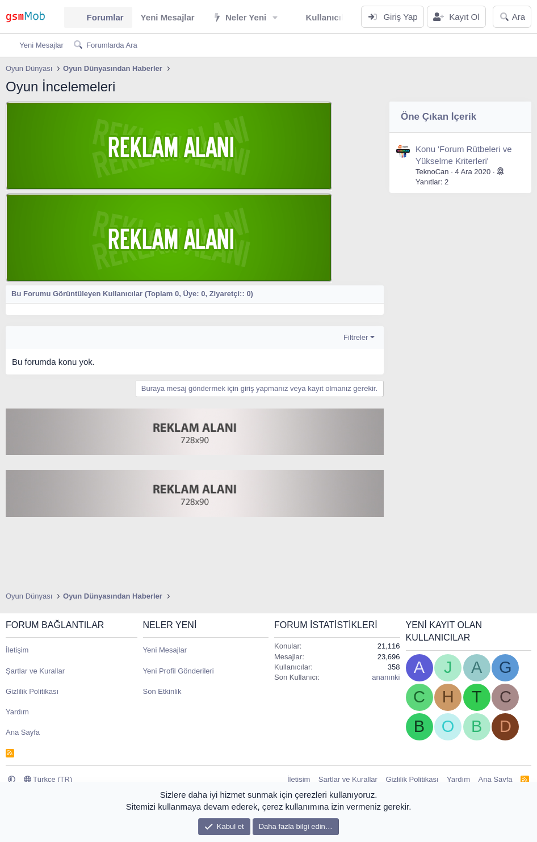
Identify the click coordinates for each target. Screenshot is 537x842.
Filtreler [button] (355, 337)
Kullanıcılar (328, 17)
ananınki (386, 677)
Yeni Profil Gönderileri (178, 671)
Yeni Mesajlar (168, 17)
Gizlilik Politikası (32, 691)
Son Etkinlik (162, 691)
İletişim (17, 650)
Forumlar (105, 17)
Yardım (17, 712)
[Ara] (512, 17)
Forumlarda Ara (111, 45)
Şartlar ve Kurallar (35, 671)
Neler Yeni (245, 17)
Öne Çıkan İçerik (438, 116)
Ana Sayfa (23, 732)
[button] (275, 17)
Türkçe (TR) (48, 779)
